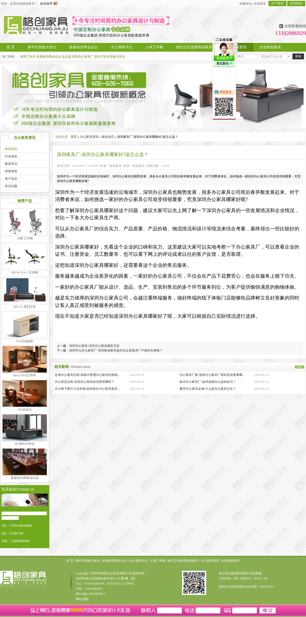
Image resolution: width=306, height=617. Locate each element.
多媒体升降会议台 (49, 56)
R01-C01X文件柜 (24, 375)
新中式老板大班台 (87, 560)
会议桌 (66, 56)
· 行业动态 (10, 156)
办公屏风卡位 (138, 560)
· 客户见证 (10, 178)
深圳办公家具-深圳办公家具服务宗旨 (94, 346)
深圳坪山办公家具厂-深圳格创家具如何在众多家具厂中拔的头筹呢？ (116, 350)
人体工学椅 (157, 560)
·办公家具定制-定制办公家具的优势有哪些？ (84, 382)
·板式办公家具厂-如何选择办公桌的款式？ (207, 382)
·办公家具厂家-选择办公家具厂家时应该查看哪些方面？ (217, 375)
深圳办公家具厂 (83, 56)
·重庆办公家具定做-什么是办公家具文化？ (207, 389)
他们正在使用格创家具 (182, 560)
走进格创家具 (230, 560)
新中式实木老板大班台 (109, 56)
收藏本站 (245, 3)
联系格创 (296, 3)
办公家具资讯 (89, 137)
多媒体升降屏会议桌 (25, 478)
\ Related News (79, 367)
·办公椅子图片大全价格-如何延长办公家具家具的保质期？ (93, 389)
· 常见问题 (10, 186)
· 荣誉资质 (10, 171)
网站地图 (82, 599)
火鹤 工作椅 (25, 238)
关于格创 (277, 3)
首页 (74, 137)
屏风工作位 (28, 56)
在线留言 (260, 3)
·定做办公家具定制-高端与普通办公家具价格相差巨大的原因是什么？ (101, 375)
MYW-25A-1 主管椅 (24, 272)
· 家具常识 (10, 164)
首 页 (69, 560)
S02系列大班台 (25, 444)
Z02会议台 (24, 409)
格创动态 (108, 137)
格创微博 (49, 3)
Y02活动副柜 (25, 341)
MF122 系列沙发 (25, 306)
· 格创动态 (10, 149)
